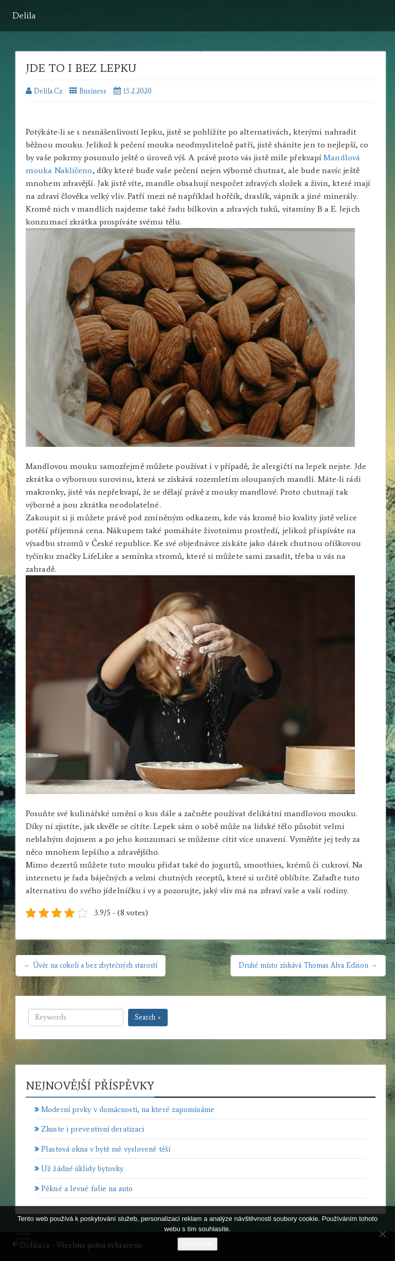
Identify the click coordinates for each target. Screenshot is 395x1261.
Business (92, 91)
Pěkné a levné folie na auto (87, 1188)
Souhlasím (197, 1244)
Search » (148, 1017)
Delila (24, 15)
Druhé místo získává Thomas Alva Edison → (308, 965)
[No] (382, 1234)
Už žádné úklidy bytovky (82, 1168)
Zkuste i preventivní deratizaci (92, 1129)
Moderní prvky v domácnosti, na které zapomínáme (127, 1109)
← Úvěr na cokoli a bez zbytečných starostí (90, 965)
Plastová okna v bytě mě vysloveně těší (105, 1149)
